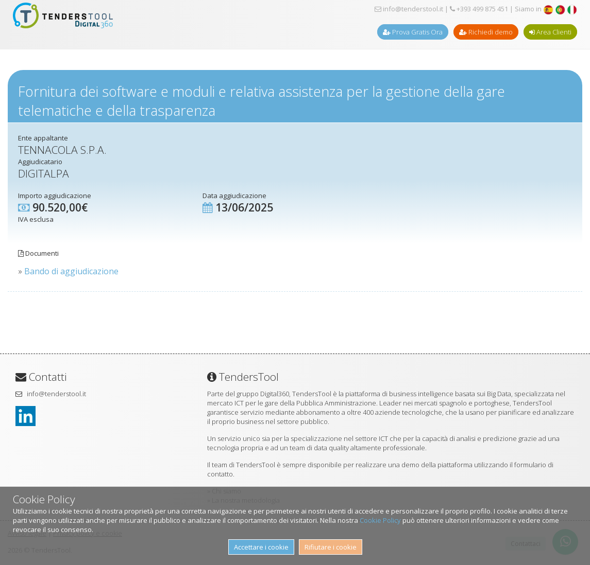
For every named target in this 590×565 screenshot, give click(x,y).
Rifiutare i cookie (331, 547)
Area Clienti (550, 32)
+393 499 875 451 (479, 8)
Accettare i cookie (261, 547)
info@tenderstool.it (409, 8)
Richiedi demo (486, 32)
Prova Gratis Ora (413, 32)
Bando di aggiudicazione (71, 271)
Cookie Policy (380, 520)
